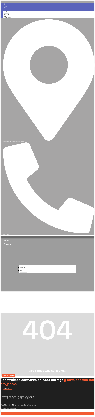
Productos (6, 6)
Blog (5, 8)
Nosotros (6, 5)
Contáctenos (7, 9)
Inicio (5, 3)
